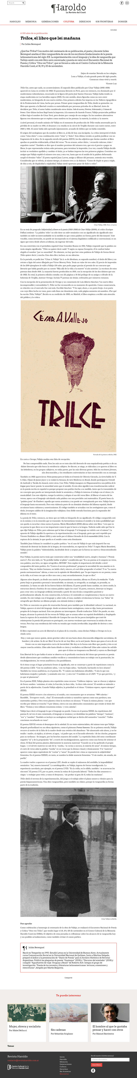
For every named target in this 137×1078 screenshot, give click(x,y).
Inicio (62, 1057)
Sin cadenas (58, 1029)
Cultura (68, 21)
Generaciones (50, 21)
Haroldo (15, 21)
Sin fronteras (104, 21)
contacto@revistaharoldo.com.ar (23, 1060)
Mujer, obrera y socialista (25, 1026)
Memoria (31, 21)
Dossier (122, 21)
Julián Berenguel (33, 44)
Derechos (85, 21)
